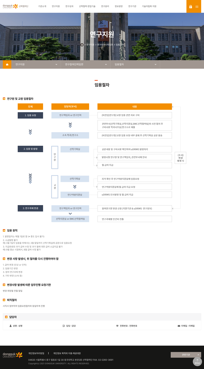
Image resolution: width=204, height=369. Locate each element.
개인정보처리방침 (36, 353)
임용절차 (120, 44)
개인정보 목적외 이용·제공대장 (67, 353)
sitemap (197, 6)
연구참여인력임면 (105, 44)
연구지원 (90, 44)
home (7, 64)
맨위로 (197, 363)
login (190, 6)
